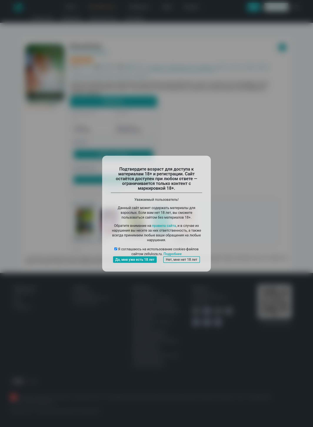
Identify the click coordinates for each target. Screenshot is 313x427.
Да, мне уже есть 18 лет (135, 259)
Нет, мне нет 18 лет (181, 259)
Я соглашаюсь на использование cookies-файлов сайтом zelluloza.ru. (156, 251)
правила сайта (164, 225)
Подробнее (172, 254)
